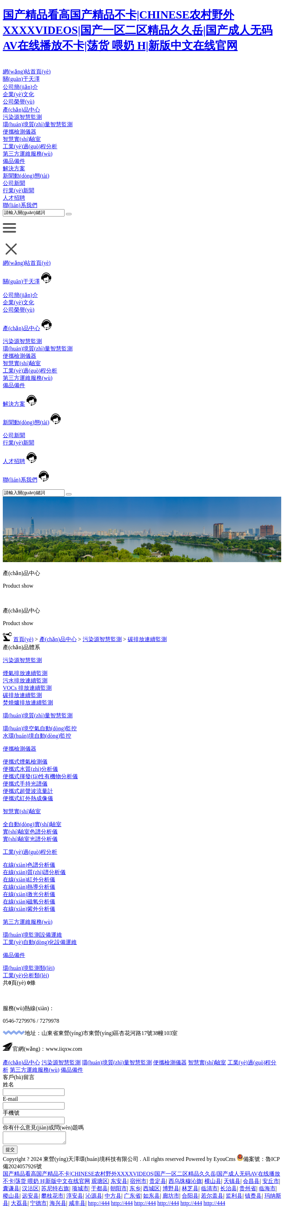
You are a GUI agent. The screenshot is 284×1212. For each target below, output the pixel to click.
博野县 (171, 1190)
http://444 (99, 1205)
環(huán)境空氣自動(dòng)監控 (40, 728)
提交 (10, 1151)
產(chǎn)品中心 (21, 110)
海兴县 (58, 1205)
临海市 (267, 1190)
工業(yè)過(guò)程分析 (30, 146)
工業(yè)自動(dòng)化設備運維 (40, 942)
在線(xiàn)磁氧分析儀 (29, 902)
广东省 (132, 1198)
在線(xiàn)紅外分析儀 (29, 880)
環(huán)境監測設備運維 (32, 935)
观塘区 (99, 1183)
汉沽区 (30, 1190)
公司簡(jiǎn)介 (20, 87)
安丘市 (270, 1183)
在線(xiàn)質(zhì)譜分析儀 (34, 872)
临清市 (209, 1190)
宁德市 (38, 1205)
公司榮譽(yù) (19, 102)
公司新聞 (14, 183)
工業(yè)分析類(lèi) (26, 975)
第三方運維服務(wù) (27, 154)
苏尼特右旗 (55, 1190)
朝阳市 (118, 1190)
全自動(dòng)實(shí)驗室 (32, 824)
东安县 (119, 1183)
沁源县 (93, 1198)
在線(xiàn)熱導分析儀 (29, 887)
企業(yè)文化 (18, 94)
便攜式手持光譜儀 (25, 784)
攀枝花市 (52, 1198)
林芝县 (190, 1190)
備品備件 (14, 161)
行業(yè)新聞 (18, 190)
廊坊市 (171, 1198)
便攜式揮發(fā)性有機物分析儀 (40, 776)
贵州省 (247, 1190)
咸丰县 (77, 1205)
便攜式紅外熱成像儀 (28, 798)
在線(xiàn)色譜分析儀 (29, 865)
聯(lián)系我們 (20, 205)
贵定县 (157, 1183)
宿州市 (138, 1183)
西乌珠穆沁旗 (185, 1183)
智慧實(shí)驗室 (22, 139)
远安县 (30, 1198)
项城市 (80, 1190)
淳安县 (74, 1198)
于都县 (99, 1190)
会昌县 (251, 1183)
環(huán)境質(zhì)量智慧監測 (38, 124)
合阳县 (190, 1198)
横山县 (212, 1183)
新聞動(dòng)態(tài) (26, 176)
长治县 (228, 1190)
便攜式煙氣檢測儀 (25, 762)
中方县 (113, 1198)
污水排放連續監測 (25, 680)
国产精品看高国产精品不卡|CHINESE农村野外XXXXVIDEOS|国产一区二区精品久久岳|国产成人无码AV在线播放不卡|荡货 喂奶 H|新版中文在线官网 (137, 30)
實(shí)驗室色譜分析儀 (30, 832)
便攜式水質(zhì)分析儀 (30, 769)
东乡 (135, 1190)
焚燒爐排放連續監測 (28, 703)
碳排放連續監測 (147, 639)
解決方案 (14, 168)
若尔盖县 (212, 1198)
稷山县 (11, 1198)
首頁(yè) (23, 639)
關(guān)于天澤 (21, 79)
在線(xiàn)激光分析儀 (29, 894)
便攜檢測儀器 (19, 132)
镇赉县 (253, 1198)
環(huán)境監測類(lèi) (28, 968)
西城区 (151, 1190)
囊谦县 (11, 1190)
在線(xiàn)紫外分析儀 (29, 909)
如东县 (151, 1198)
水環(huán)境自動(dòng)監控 (37, 736)
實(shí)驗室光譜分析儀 (30, 839)
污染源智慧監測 (22, 117)
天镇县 (232, 1183)
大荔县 (19, 1205)
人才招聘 (14, 198)
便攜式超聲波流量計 (28, 791)
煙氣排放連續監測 (25, 673)
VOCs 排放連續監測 (27, 688)
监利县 (234, 1198)
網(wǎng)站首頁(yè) (27, 72)
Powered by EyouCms (210, 1161)
